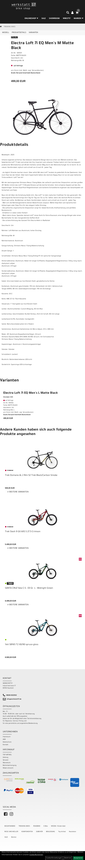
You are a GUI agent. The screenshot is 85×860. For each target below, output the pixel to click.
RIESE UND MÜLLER (11, 832)
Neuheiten (72, 832)
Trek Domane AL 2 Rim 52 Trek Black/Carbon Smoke (31, 475)
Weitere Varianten (19, 492)
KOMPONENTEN (27, 832)
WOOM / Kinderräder (58, 826)
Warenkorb (6, 763)
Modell (5, 33)
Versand (5, 760)
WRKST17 (66, 19)
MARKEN (78, 19)
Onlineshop (31, 19)
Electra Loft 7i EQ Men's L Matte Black (30, 393)
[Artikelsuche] (67, 13)
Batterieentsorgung (9, 765)
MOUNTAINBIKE (9, 826)
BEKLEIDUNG (50, 832)
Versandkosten (37, 70)
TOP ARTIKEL (7, 755)
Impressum (6, 737)
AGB (4, 739)
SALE (44, 19)
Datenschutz (7, 742)
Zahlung (5, 757)
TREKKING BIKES (9, 27)
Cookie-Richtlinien (36, 855)
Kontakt (5, 745)
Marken (13, 837)
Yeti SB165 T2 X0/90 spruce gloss (21, 645)
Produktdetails (19, 33)
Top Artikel (62, 832)
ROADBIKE (36, 826)
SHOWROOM (54, 19)
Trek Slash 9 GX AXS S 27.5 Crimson (22, 532)
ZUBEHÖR (39, 832)
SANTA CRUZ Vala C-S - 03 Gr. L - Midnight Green (29, 588)
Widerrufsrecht (8, 768)
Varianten (33, 33)
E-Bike (46, 826)
